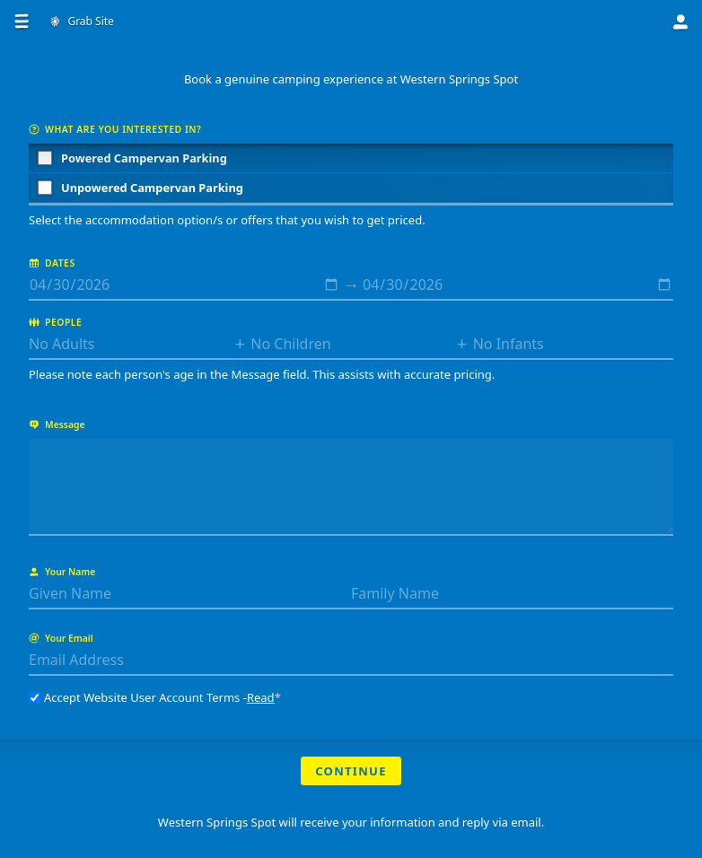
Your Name (62, 571)
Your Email (61, 638)
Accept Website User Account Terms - (155, 697)
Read (261, 697)
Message (57, 424)
